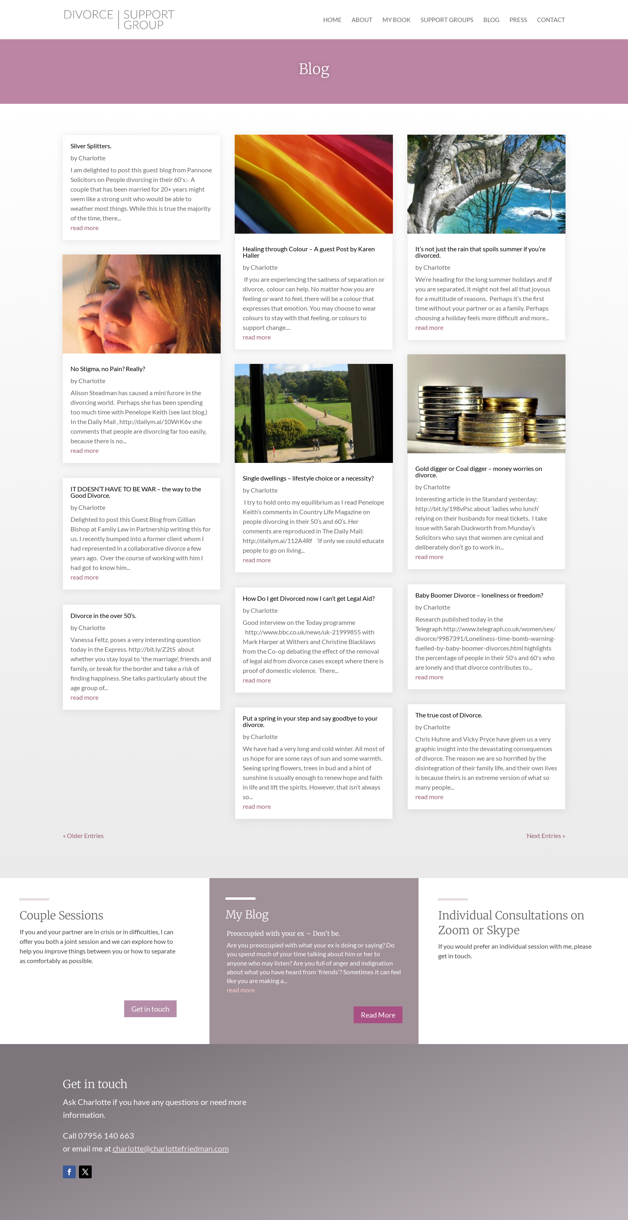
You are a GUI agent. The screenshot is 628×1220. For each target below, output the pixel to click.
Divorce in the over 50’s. (103, 615)
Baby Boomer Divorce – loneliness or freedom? (479, 595)
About (362, 20)
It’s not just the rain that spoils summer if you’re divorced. (480, 252)
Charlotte (91, 158)
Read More (378, 1014)
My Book (396, 20)
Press (518, 20)
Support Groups (447, 20)
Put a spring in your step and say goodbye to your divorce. (310, 721)
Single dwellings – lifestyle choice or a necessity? (308, 478)
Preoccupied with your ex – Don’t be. (283, 933)
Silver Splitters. (90, 145)
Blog (491, 20)
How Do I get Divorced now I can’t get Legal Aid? (308, 598)
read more (84, 227)
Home (332, 20)
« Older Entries (83, 835)
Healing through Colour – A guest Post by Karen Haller (309, 252)
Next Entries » (546, 835)
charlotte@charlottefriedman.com (171, 1148)
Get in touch (150, 1008)
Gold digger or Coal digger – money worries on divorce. (478, 472)
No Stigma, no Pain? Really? (107, 368)
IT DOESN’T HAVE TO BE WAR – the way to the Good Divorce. (135, 492)
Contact (551, 20)
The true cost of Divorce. (448, 715)
